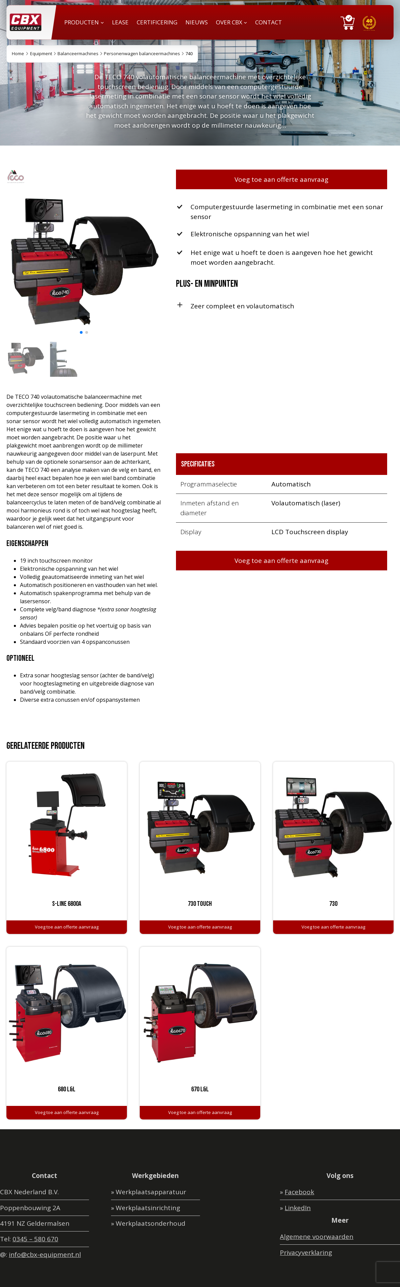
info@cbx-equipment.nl (45, 1254)
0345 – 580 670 (35, 1239)
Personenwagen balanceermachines (142, 53)
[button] (81, 332)
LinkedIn (298, 1207)
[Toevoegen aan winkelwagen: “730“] (333, 927)
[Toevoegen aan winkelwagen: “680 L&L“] (66, 1113)
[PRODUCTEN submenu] (102, 22)
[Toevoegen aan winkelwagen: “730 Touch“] (200, 927)
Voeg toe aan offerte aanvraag (281, 179)
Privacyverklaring (306, 1252)
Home (18, 53)
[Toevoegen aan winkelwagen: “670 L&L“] (200, 1113)
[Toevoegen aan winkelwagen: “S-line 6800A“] (66, 927)
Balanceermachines (78, 53)
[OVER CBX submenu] (245, 22)
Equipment (41, 53)
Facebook (299, 1191)
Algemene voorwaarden (316, 1236)
